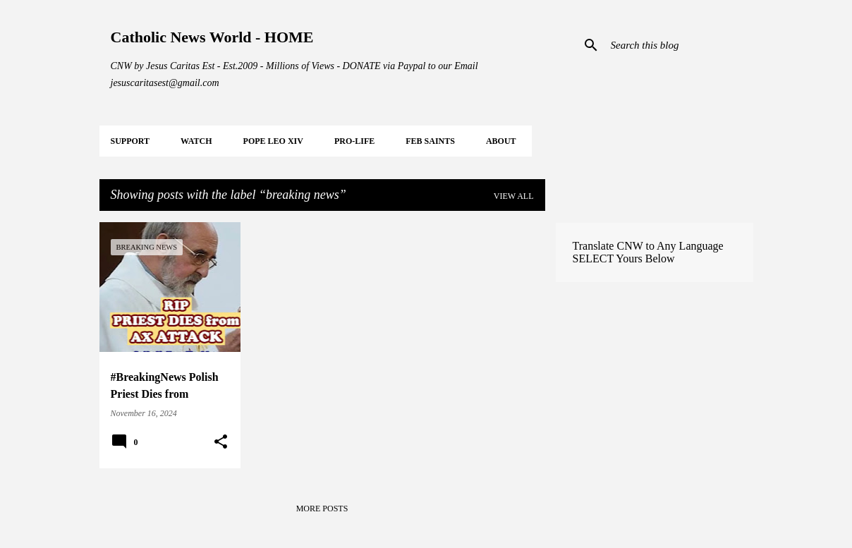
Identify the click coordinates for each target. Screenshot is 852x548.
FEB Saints (430, 141)
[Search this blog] (679, 45)
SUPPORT (130, 141)
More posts (322, 508)
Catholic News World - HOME (212, 37)
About (501, 141)
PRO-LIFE (354, 141)
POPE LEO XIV (273, 141)
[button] (220, 442)
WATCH (196, 141)
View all (514, 196)
